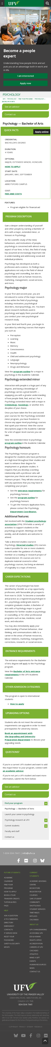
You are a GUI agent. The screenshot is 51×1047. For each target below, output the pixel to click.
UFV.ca (24, 3)
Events (33, 961)
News (32, 968)
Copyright (13, 1027)
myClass (33, 916)
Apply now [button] (25, 83)
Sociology (23, 404)
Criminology (11, 404)
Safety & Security (12, 943)
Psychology (11, 99)
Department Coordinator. (23, 511)
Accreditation (36, 943)
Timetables (34, 912)
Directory (8, 922)
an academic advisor (13, 771)
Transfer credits (12, 898)
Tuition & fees (10, 902)
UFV (4, 99)
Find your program (25, 99)
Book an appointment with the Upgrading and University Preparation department (20, 736)
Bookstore (35, 888)
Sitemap (30, 1027)
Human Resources (38, 964)
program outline (21, 371)
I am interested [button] (25, 75)
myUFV (7, 947)
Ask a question (11, 915)
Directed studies (25, 545)
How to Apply (10, 891)
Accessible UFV (36, 933)
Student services (37, 909)
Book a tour (10, 895)
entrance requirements (30, 490)
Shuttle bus (35, 905)
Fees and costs (13, 193)
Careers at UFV (36, 947)
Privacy (22, 1027)
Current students (12, 825)
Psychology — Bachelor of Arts (19, 808)
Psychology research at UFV (17, 820)
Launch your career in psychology (19, 814)
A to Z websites (11, 919)
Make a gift (35, 957)
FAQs (6, 905)
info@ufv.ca (28, 853)
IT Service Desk (10, 933)
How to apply (12, 166)
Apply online (42, 131)
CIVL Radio (34, 919)
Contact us (9, 837)
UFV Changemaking (38, 929)
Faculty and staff (12, 831)
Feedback (38, 1027)
